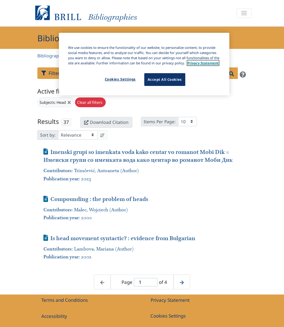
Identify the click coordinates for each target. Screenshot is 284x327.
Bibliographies (52, 56)
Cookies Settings (168, 316)
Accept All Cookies (165, 79)
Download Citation (106, 122)
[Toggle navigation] (244, 13)
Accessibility (54, 316)
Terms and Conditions (64, 300)
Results (48, 121)
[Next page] (182, 281)
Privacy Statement (170, 300)
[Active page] (146, 282)
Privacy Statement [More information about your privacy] (203, 63)
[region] (144, 64)
